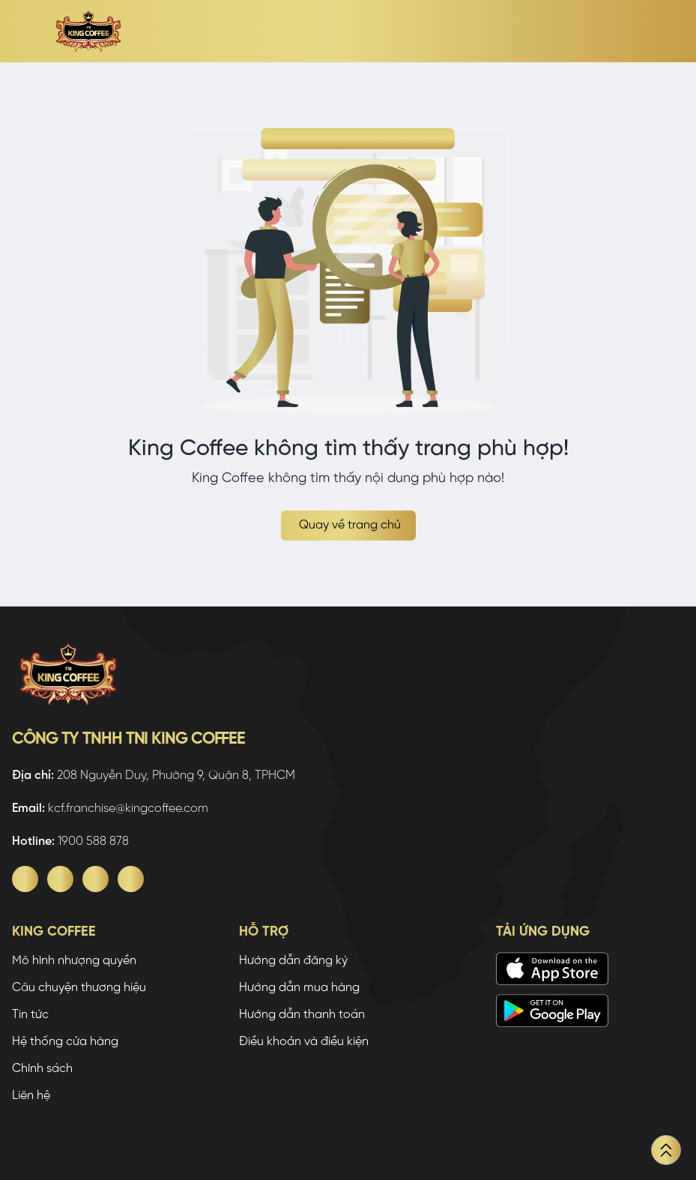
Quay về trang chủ (350, 525)
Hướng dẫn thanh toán (302, 1014)
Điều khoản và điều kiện (304, 1041)
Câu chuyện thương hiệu (79, 987)
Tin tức (30, 1014)
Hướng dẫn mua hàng (299, 987)
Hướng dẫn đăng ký (293, 960)
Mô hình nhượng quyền (74, 960)
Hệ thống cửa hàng (65, 1041)
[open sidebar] (24, 31)
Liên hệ (31, 1095)
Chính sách (42, 1068)
